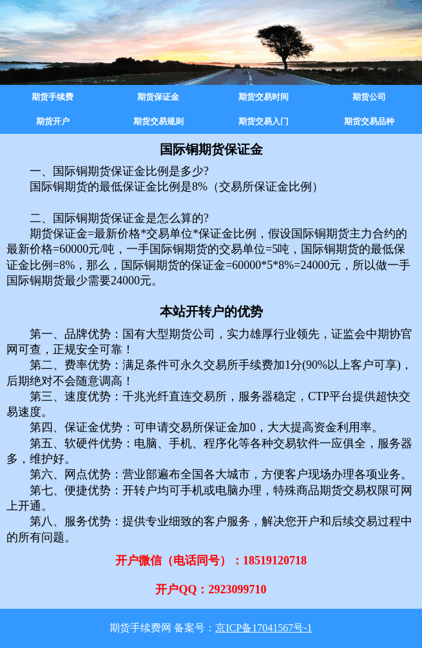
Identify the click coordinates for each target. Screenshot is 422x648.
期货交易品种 (369, 121)
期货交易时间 (263, 97)
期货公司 (369, 97)
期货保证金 (158, 97)
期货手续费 (52, 97)
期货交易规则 (158, 121)
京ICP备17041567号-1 (263, 627)
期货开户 (53, 121)
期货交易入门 (263, 121)
